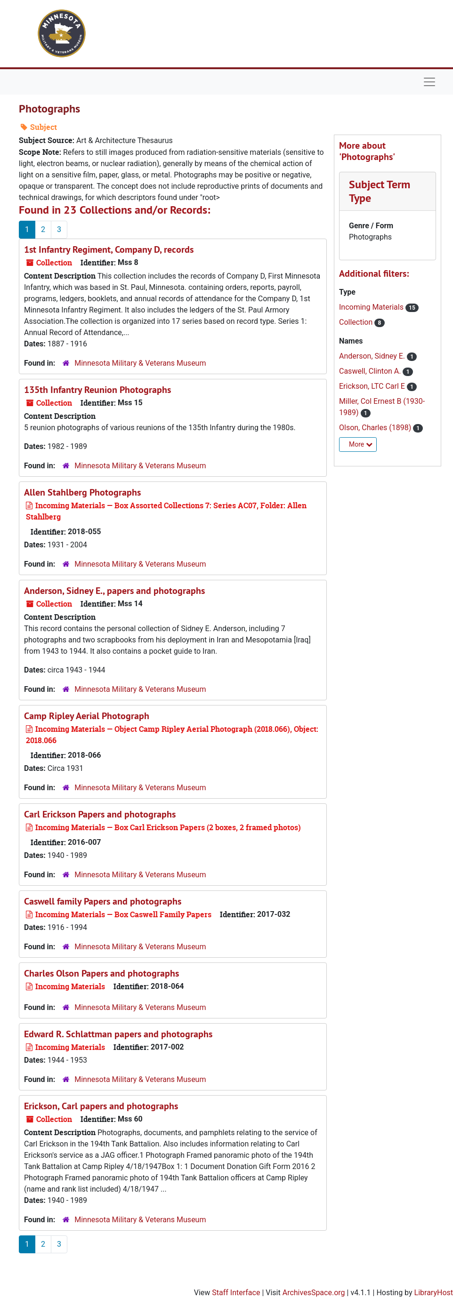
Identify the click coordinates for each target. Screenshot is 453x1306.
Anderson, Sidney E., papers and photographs (114, 591)
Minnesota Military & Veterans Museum (140, 363)
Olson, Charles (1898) (376, 427)
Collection (356, 322)
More (360, 444)
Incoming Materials (372, 307)
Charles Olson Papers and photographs (101, 973)
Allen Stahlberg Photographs (82, 492)
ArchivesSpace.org (314, 1292)
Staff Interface (236, 1292)
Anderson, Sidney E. (373, 356)
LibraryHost (433, 1292)
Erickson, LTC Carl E (373, 386)
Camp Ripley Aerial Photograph (86, 716)
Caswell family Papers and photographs (102, 901)
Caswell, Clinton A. (371, 371)
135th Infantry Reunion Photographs (97, 390)
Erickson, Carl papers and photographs (101, 1106)
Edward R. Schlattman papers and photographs (118, 1034)
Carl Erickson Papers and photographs (100, 814)
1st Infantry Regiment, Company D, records (109, 249)
